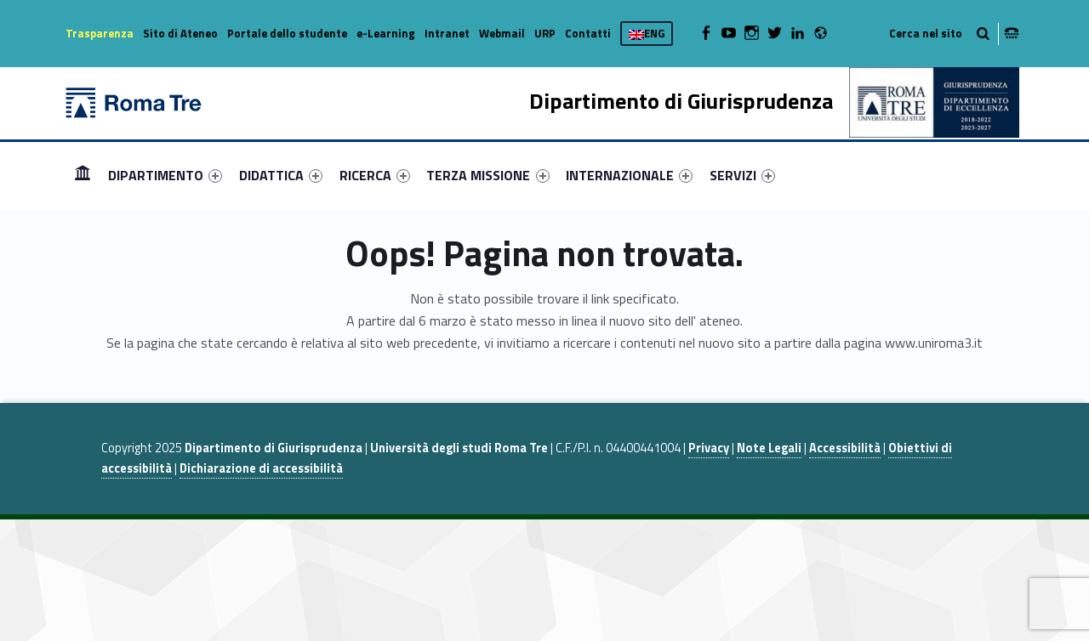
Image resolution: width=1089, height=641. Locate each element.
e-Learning (385, 33)
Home (83, 174)
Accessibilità (845, 448)
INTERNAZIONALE (629, 175)
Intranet (447, 33)
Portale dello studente (287, 33)
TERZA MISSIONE (487, 175)
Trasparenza (100, 33)
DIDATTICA (280, 175)
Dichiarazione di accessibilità (261, 468)
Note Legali (769, 448)
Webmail (502, 33)
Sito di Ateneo (180, 33)
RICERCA (374, 175)
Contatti (588, 33)
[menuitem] (83, 175)
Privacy (708, 448)
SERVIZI (742, 175)
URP (545, 33)
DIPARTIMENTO (165, 175)
